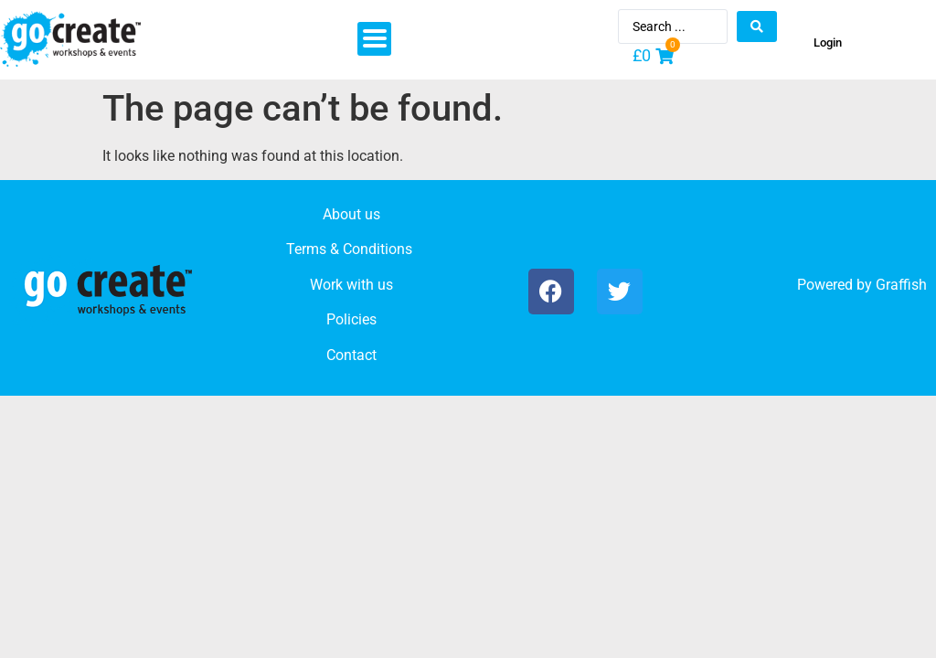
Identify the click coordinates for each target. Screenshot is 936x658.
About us (351, 214)
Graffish (901, 284)
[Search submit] (757, 26)
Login (828, 42)
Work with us (351, 284)
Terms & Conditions (349, 249)
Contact (351, 355)
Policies (351, 319)
